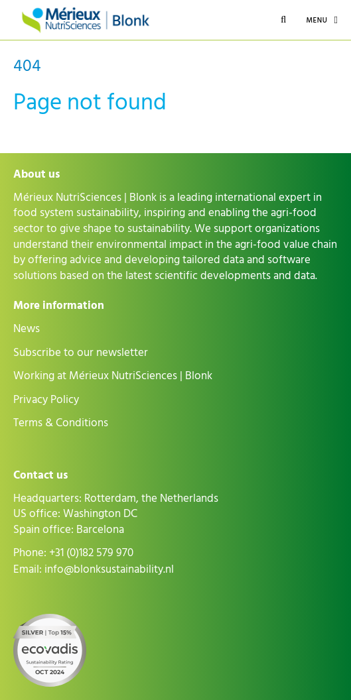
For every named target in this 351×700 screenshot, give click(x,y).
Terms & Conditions (60, 423)
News (26, 329)
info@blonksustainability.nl (109, 569)
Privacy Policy (46, 399)
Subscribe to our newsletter (80, 352)
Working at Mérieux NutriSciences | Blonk (112, 376)
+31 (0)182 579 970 (91, 553)
